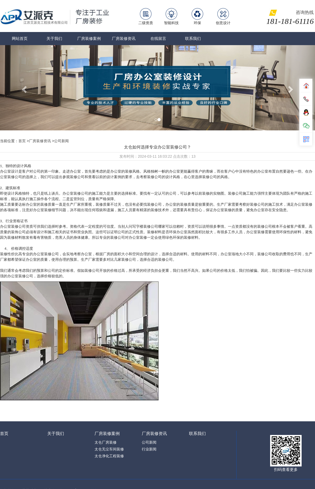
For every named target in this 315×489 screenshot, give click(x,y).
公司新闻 (61, 141)
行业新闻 (149, 449)
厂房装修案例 (89, 38)
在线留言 (158, 38)
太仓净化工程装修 (109, 456)
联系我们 (193, 38)
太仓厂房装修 (105, 442)
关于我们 (54, 38)
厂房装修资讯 (123, 38)
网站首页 (20, 38)
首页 (22, 141)
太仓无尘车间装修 (109, 449)
